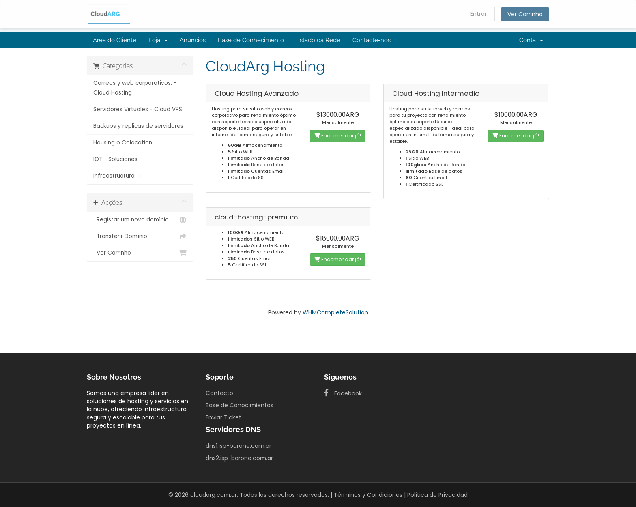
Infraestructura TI (117, 176)
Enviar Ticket (223, 417)
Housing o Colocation (122, 142)
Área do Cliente (114, 40)
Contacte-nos (371, 40)
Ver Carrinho (525, 14)
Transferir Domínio (140, 236)
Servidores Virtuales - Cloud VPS (137, 109)
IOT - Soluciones (115, 159)
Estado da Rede (318, 40)
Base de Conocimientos (239, 405)
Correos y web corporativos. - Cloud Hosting (134, 88)
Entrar (478, 14)
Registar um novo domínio (140, 220)
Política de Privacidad (437, 495)
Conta (531, 40)
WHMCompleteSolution (335, 312)
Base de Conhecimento (251, 40)
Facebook (343, 393)
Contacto (219, 393)
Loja (158, 40)
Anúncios (193, 40)
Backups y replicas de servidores (138, 126)
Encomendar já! (337, 135)
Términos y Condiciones (368, 495)
